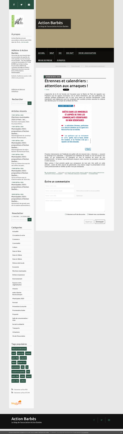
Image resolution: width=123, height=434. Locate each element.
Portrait (15, 302)
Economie (15, 267)
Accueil (41, 53)
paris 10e (21, 353)
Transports (16, 328)
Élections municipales (19, 271)
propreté (23, 358)
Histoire (15, 289)
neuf (52, 53)
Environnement (17, 279)
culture (23, 381)
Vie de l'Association (18, 336)
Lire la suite (24, 42)
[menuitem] (41, 51)
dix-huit (70, 53)
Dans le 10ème (17, 255)
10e (28, 371)
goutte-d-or (22, 362)
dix (60, 53)
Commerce (16, 239)
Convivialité (16, 243)
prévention (15, 367)
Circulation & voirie (18, 235)
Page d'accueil (75, 66)
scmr (13, 353)
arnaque (77, 174)
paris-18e (15, 376)
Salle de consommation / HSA (20, 319)
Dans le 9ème (16, 251)
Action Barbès (50, 23)
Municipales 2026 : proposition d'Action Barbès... (19, 173)
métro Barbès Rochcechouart (17, 293)
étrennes (71, 174)
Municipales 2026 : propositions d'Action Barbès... (20, 131)
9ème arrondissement (19, 349)
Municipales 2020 (18, 298)
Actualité (15, 231)
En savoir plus (85, 432)
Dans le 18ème (17, 259)
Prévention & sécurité (19, 306)
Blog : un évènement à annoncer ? (95, 66)
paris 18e (15, 358)
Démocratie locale (18, 263)
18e (22, 367)
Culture (14, 247)
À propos (61, 60)
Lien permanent (50, 172)
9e (27, 367)
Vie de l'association (87, 53)
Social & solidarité (18, 324)
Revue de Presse (45, 60)
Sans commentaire (60, 66)
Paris (14, 362)
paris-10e (15, 381)
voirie (22, 376)
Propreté (15, 314)
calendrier (83, 174)
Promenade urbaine (18, 310)
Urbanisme (16, 332)
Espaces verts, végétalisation (17, 284)
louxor (29, 376)
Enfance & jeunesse (18, 275)
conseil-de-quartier (18, 371)
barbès (28, 353)
